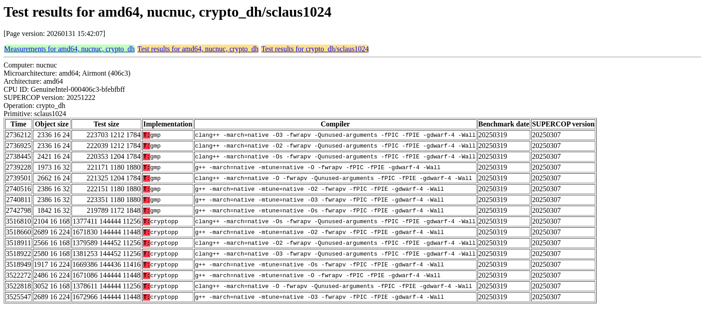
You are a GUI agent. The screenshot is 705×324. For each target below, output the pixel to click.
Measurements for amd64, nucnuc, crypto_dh (69, 49)
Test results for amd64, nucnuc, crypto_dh (198, 49)
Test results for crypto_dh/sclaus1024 (315, 49)
